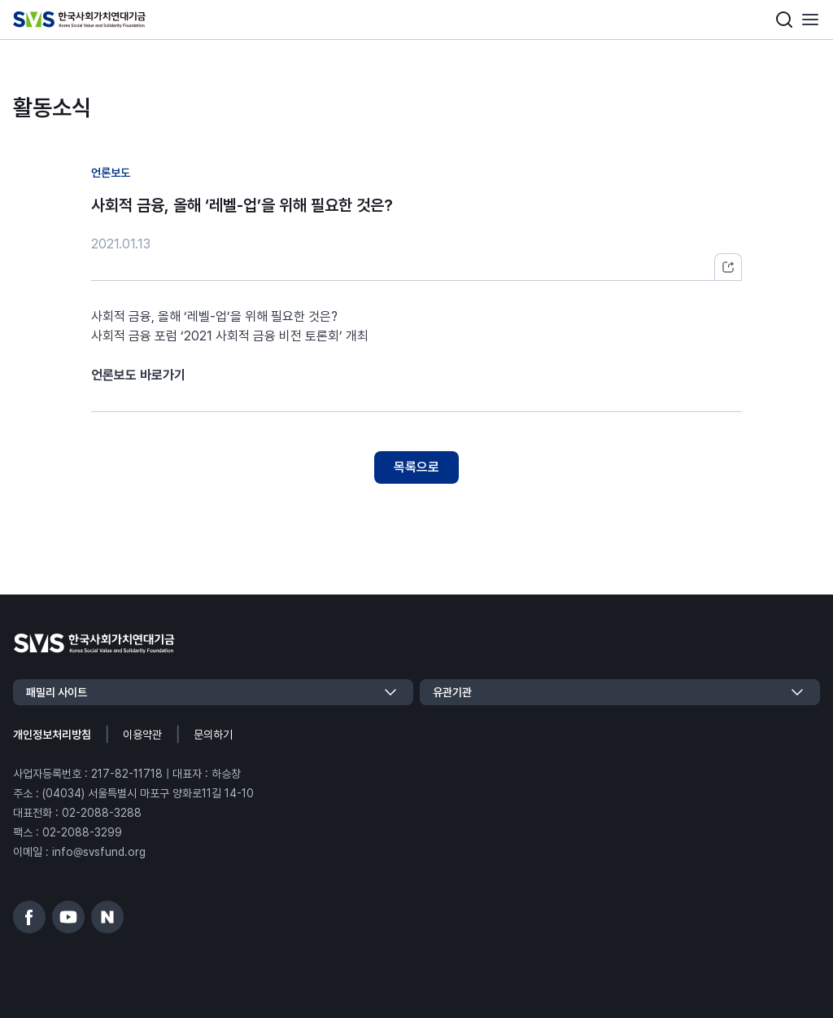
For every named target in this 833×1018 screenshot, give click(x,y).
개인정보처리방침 (52, 734)
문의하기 (213, 734)
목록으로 (416, 467)
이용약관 (142, 734)
